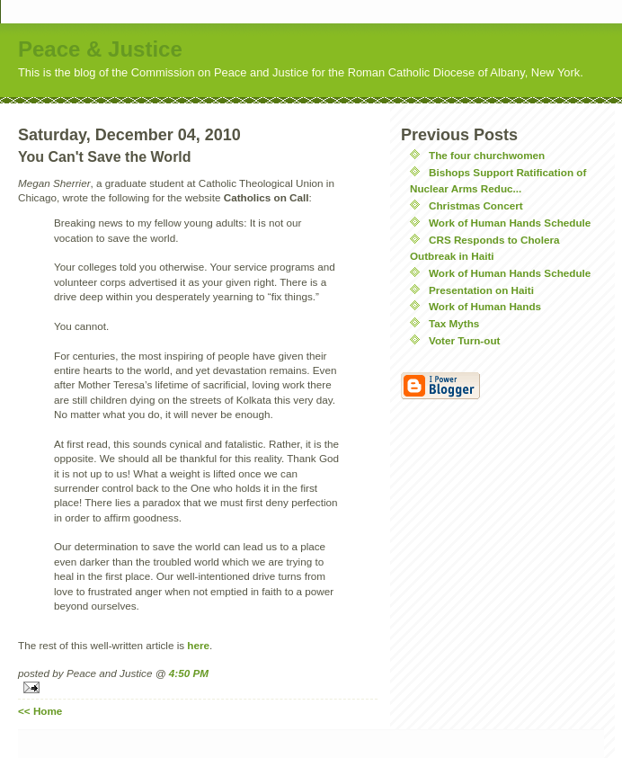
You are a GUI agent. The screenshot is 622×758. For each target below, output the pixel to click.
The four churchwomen (487, 155)
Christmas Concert (476, 205)
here (198, 645)
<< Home (40, 711)
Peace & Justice (100, 49)
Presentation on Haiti (481, 290)
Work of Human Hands (485, 306)
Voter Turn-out (464, 340)
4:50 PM (189, 673)
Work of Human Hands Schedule (510, 222)
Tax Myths (454, 323)
